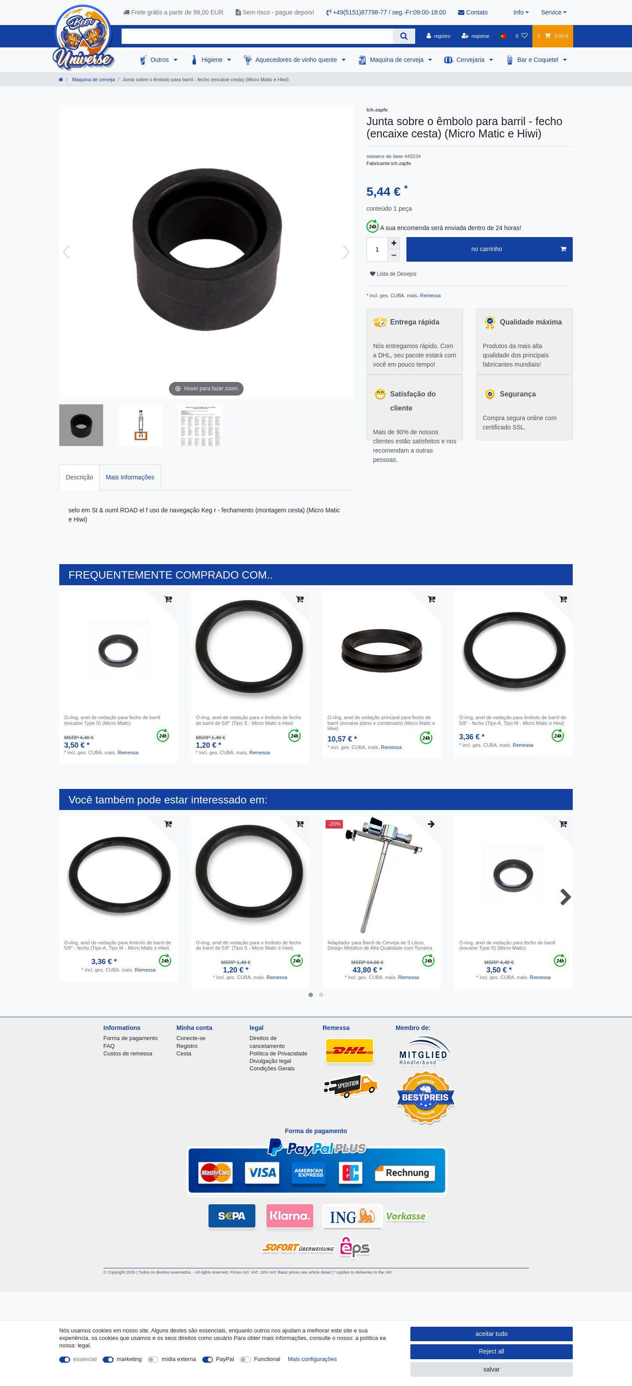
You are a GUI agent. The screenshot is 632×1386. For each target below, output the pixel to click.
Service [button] (551, 12)
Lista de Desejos (393, 274)
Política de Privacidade (279, 1053)
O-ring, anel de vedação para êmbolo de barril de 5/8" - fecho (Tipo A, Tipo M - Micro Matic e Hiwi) (512, 720)
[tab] (79, 477)
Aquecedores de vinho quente (297, 59)
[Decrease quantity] (394, 255)
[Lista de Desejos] (521, 36)
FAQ (109, 1046)
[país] (503, 36)
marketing (129, 1359)
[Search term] (257, 36)
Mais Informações (130, 477)
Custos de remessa (128, 1053)
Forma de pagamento (131, 1038)
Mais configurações (312, 1359)
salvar (491, 1369)
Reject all (491, 1351)
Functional (267, 1359)
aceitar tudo (491, 1333)
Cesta (183, 1053)
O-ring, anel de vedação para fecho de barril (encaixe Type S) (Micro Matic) (112, 720)
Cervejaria (471, 59)
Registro (187, 1046)
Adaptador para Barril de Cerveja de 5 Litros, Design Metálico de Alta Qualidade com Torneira (379, 945)
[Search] (404, 36)
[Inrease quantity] (394, 243)
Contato (473, 12)
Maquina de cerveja (397, 59)
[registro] (438, 36)
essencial (85, 1359)
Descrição (79, 477)
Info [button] (519, 12)
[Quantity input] (377, 249)
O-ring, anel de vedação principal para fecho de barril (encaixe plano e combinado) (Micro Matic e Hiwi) (381, 723)
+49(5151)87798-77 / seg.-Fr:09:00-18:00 (386, 12)
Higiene (213, 59)
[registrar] (476, 36)
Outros (161, 59)
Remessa (430, 295)
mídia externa (179, 1359)
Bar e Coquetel (538, 59)
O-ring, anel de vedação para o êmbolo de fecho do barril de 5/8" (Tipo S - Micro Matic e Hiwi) (248, 720)
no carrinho (518, 249)
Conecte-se (190, 1038)
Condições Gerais (272, 1068)
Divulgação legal (270, 1061)
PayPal (225, 1359)
